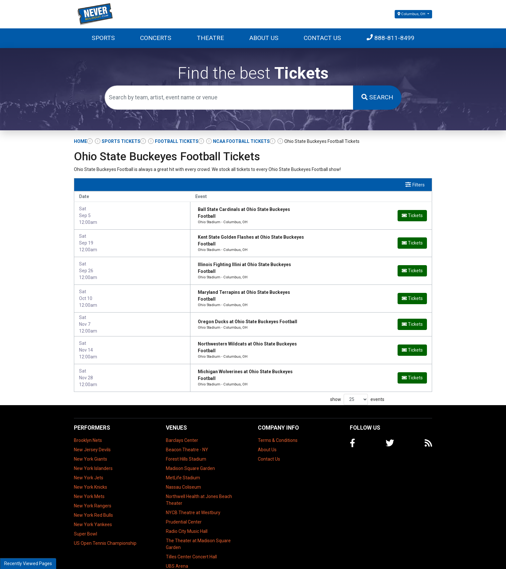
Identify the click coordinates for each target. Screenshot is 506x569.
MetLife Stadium (183, 454)
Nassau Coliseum (183, 464)
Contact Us (322, 38)
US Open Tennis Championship (105, 520)
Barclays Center (182, 417)
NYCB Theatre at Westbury (193, 489)
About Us (263, 38)
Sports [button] (103, 38)
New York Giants (90, 436)
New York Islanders (93, 445)
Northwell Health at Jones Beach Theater (199, 477)
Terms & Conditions (278, 417)
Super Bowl (85, 511)
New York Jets (88, 454)
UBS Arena (177, 543)
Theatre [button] (210, 38)
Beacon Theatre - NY (187, 426)
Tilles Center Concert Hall (191, 533)
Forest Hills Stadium (186, 436)
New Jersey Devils (92, 426)
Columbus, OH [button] (412, 14)
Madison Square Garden (190, 445)
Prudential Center (184, 499)
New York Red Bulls (93, 492)
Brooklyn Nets (88, 417)
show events (357, 376)
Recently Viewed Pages (28, 563)
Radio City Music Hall (186, 508)
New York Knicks (90, 464)
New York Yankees (93, 501)
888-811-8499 (390, 38)
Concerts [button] (155, 38)
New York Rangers (92, 482)
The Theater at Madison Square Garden (198, 521)
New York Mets (89, 473)
